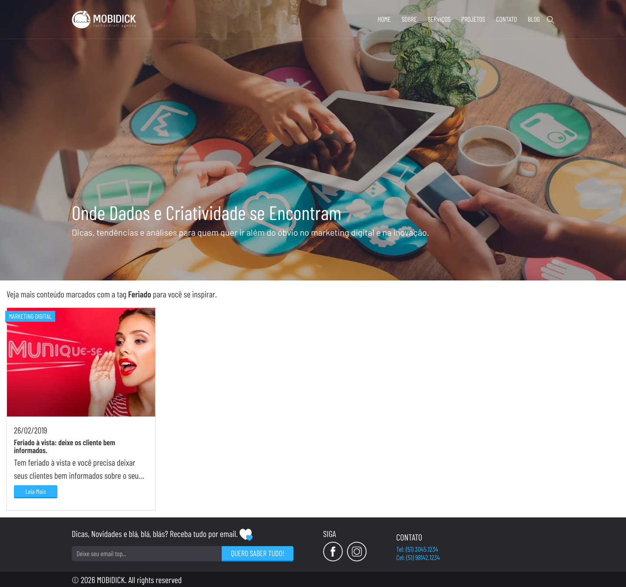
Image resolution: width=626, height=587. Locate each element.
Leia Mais (35, 491)
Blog (534, 19)
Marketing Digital (30, 316)
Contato (506, 19)
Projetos (473, 19)
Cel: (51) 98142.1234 (418, 558)
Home (384, 19)
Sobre (409, 19)
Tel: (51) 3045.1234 (417, 549)
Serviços (439, 19)
